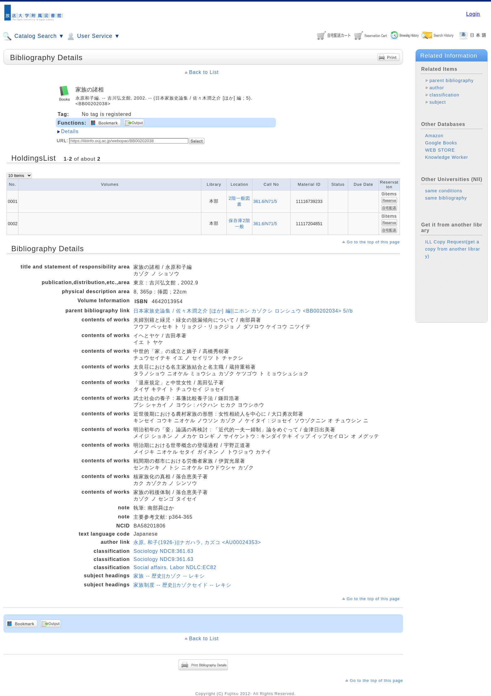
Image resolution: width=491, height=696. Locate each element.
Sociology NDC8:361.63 (163, 551)
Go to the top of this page (373, 242)
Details (70, 131)
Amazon (434, 135)
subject (437, 102)
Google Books (441, 142)
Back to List (204, 72)
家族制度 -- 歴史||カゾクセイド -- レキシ (182, 585)
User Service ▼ (93, 36)
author (436, 87)
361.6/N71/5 (265, 201)
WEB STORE (440, 150)
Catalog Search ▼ (33, 36)
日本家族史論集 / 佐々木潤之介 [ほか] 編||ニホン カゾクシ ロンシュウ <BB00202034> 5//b (243, 311)
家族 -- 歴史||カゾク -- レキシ (168, 576)
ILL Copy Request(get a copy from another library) (452, 249)
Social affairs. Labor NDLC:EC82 (174, 567)
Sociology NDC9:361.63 (163, 559)
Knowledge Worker (446, 157)
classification (444, 94)
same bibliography (446, 197)
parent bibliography (451, 80)
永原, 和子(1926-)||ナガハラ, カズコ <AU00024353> (197, 542)
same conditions (443, 190)
